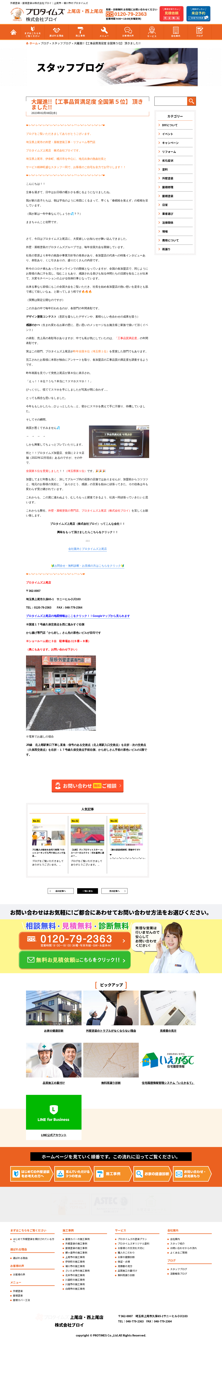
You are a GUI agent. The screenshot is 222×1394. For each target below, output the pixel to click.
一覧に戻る (88, 892)
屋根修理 (167, 187)
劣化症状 (167, 160)
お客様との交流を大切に (131, 1250)
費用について (170, 240)
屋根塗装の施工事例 (76, 1250)
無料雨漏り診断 (126, 1277)
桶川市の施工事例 (75, 1268)
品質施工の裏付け (127, 1273)
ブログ (199, 32)
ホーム (33, 43)
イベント (167, 134)
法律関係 (167, 222)
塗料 (165, 169)
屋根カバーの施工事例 (77, 1241)
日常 (165, 205)
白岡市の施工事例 (75, 1291)
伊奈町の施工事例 (75, 1264)
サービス (152, 32)
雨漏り (166, 249)
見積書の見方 (125, 1268)
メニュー (104, 32)
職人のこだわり (126, 1255)
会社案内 (176, 32)
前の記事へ (61, 892)
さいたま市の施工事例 (77, 1273)
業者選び (167, 214)
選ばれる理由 (56, 32)
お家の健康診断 (126, 1259)
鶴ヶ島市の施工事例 (76, 1255)
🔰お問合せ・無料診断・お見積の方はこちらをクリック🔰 (87, 565)
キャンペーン (170, 143)
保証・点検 (124, 1264)
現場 (165, 231)
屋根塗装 (167, 196)
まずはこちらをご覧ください (32, 32)
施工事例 (80, 32)
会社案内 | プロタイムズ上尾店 (87, 548)
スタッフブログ (61, 43)
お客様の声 (128, 32)
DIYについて (170, 125)
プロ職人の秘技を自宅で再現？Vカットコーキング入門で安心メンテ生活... (48, 854)
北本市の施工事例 (75, 1277)
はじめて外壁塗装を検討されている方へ (33, 1242)
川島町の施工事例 (75, 1282)
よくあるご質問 (178, 1255)
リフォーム (169, 151)
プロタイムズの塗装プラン (132, 1241)
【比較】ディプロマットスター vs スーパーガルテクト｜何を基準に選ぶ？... (87, 854)
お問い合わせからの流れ (183, 1250)
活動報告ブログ (178, 1276)
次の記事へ (114, 892)
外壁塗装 (167, 178)
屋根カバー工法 (21, 1302)
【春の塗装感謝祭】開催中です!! (126, 852)
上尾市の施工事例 (75, 1259)
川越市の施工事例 (75, 1286)
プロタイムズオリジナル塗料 (133, 1246)
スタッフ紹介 (177, 1246)
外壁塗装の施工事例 (76, 1246)
